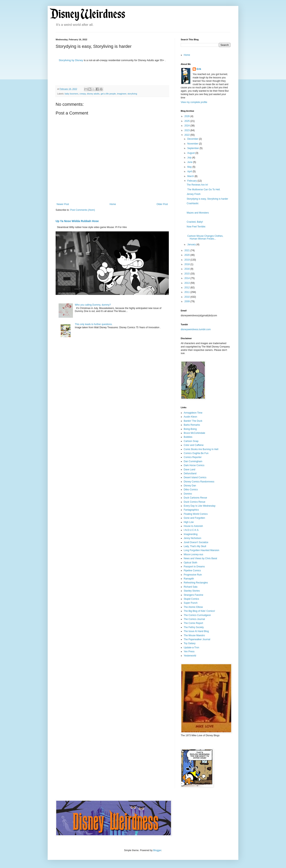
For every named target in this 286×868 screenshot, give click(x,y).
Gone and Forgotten (194, 518)
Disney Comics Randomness (199, 481)
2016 (187, 269)
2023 (187, 130)
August (191, 153)
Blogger (157, 850)
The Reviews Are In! (197, 184)
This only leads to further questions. (93, 324)
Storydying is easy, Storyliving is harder (207, 198)
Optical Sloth (190, 562)
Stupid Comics (191, 599)
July (189, 157)
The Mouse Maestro (194, 635)
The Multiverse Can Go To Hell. (203, 189)
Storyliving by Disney (71, 60)
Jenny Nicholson (192, 538)
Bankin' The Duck (193, 421)
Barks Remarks (192, 424)
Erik (199, 69)
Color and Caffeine (194, 445)
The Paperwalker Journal (197, 639)
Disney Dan (190, 485)
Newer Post (63, 204)
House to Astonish (193, 526)
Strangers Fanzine (193, 595)
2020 (187, 255)
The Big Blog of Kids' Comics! (199, 611)
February (192, 180)
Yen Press (189, 651)
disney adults (93, 93)
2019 (187, 259)
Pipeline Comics (192, 570)
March (191, 176)
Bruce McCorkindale (194, 433)
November (193, 143)
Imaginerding (190, 534)
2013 (187, 283)
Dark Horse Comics (194, 465)
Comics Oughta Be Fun (196, 453)
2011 (187, 292)
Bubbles (188, 437)
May (189, 167)
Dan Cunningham (193, 461)
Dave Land (189, 469)
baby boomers (71, 93)
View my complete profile (194, 102)
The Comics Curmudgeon (197, 615)
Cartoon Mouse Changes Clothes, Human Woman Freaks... (205, 237)
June (190, 162)
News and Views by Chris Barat (200, 558)
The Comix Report (193, 623)
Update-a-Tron (191, 647)
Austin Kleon (190, 416)
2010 (187, 296)
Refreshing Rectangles (196, 582)
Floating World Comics (196, 514)
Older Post (162, 204)
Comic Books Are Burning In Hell (201, 449)
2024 (187, 125)
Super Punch (190, 602)
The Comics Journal (194, 619)
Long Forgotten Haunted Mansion (201, 550)
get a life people (108, 93)
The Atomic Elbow (193, 607)
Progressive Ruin (193, 574)
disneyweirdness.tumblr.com (196, 329)
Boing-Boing (190, 429)
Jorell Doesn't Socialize (196, 542)
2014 (187, 278)
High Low (189, 522)
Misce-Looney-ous (193, 554)
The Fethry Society (194, 627)
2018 (187, 264)
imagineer (121, 93)
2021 (187, 250)
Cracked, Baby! (195, 221)
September (193, 148)
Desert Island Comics (195, 477)
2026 (187, 116)
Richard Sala (190, 586)
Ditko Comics (191, 489)
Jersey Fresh (193, 194)
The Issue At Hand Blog (196, 631)
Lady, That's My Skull (195, 546)
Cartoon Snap (191, 441)
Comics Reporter (193, 457)
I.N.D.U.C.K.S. (191, 530)
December (193, 139)
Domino (188, 493)
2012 (187, 287)
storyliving (132, 93)
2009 (187, 301)
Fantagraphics (191, 509)
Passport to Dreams (194, 566)
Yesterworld (190, 655)
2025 (187, 121)
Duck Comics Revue (194, 501)
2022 (187, 135)
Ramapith (189, 578)
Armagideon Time (193, 412)
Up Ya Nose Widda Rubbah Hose (77, 221)
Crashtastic (193, 203)
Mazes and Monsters (198, 212)
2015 (187, 273)
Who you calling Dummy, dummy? (93, 304)
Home (113, 204)
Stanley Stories (192, 590)
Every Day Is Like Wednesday (199, 505)
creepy (82, 93)
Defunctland (190, 473)
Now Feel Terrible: (196, 226)
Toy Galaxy (189, 643)
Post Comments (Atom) (82, 210)
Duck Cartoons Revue (195, 497)
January (191, 244)
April (190, 171)
